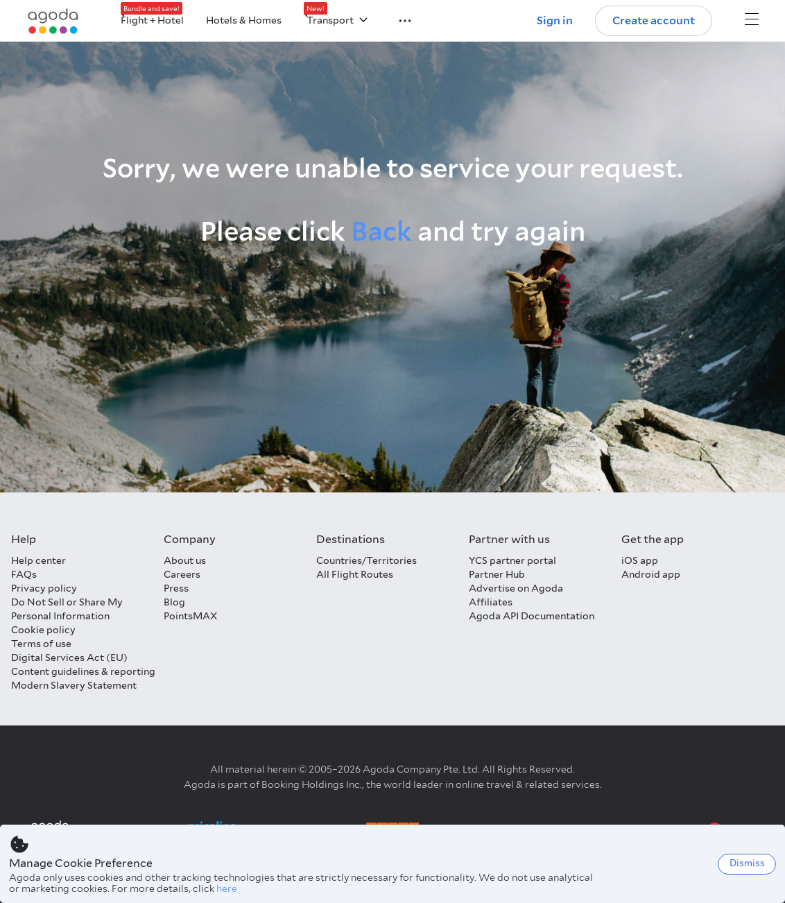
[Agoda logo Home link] (53, 21)
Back (381, 231)
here (226, 888)
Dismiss (747, 863)
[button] (396, 19)
